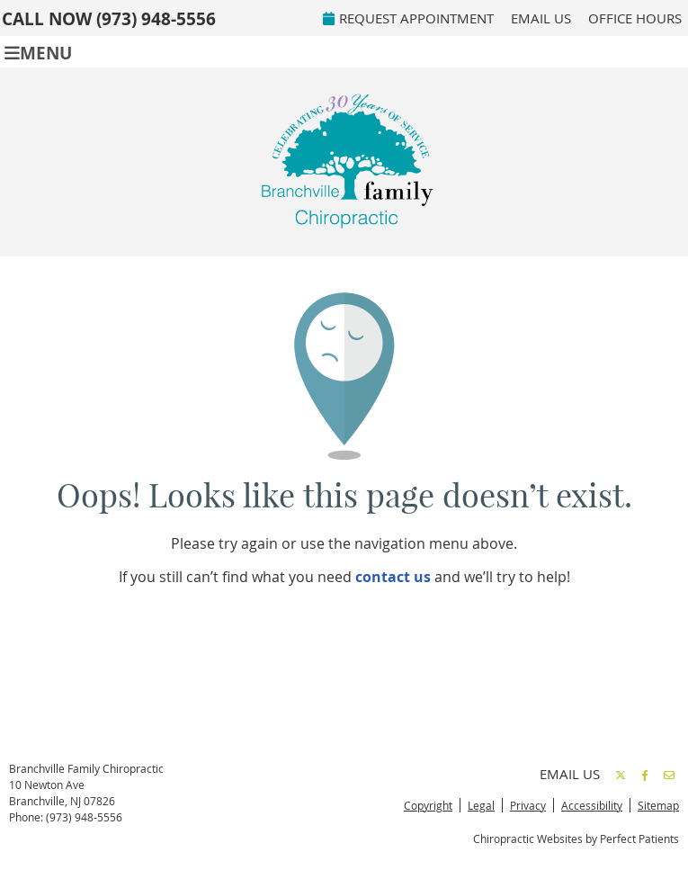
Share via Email (669, 775)
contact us (393, 577)
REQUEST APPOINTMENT (408, 18)
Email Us (541, 18)
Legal (481, 805)
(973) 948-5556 (156, 19)
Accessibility (591, 805)
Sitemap (658, 805)
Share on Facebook (645, 775)
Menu (38, 51)
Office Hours (635, 18)
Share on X (620, 775)
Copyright (428, 805)
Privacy (528, 805)
